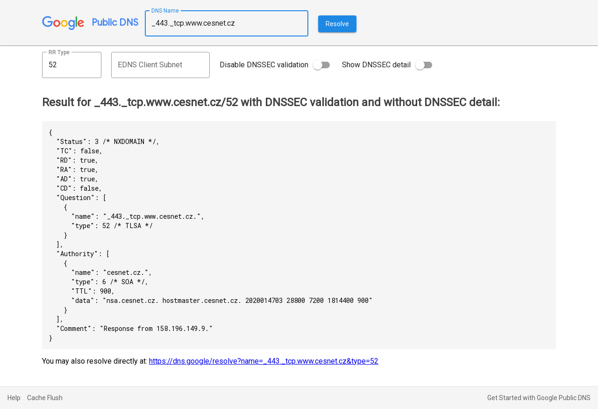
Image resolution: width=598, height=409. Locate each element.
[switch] (321, 65)
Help (14, 398)
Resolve (337, 24)
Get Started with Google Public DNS (539, 398)
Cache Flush (45, 398)
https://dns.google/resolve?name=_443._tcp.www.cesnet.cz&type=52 (263, 361)
